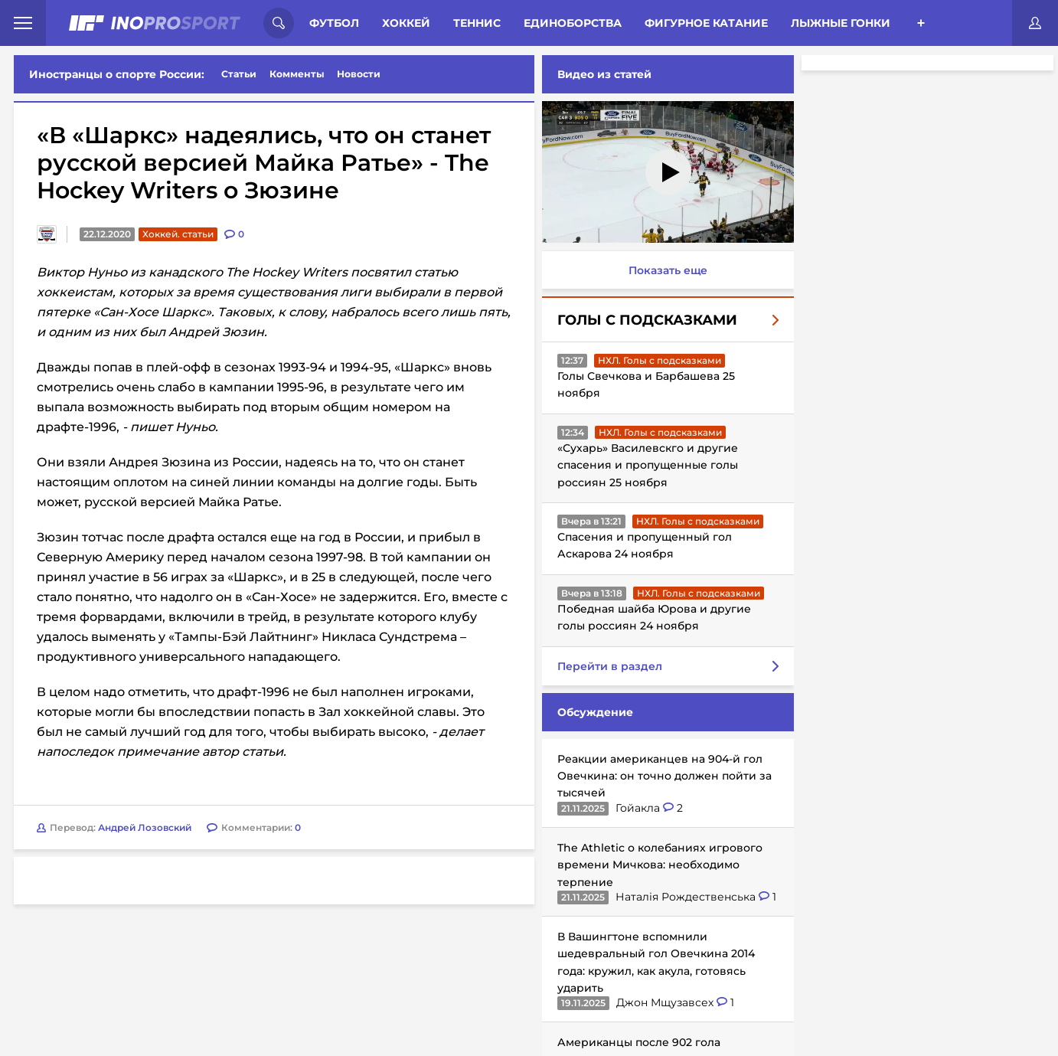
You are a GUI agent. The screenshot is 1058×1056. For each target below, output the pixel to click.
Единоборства (573, 23)
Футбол (334, 23)
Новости (358, 74)
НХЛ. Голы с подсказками (656, 360)
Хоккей (406, 23)
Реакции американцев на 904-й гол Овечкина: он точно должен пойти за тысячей (661, 776)
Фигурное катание (706, 23)
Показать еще (664, 270)
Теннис (477, 23)
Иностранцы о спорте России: (116, 74)
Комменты (297, 74)
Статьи (238, 74)
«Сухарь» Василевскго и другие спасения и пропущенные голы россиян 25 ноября (644, 465)
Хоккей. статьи (178, 234)
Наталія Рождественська (684, 897)
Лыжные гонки (840, 23)
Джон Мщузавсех (663, 1002)
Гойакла (636, 808)
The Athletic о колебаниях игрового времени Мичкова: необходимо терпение (656, 865)
